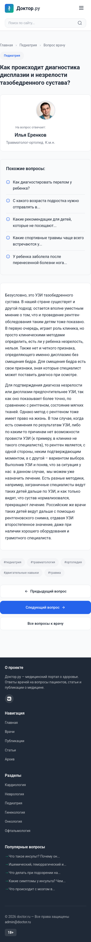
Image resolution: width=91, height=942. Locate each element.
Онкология (13, 821)
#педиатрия (12, 562)
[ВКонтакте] (9, 698)
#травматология (43, 562)
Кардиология (15, 785)
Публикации (14, 741)
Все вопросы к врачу (46, 623)
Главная (6, 45)
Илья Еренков (31, 135)
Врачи (10, 732)
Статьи (10, 750)
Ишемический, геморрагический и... (37, 864)
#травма (54, 572)
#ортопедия (73, 562)
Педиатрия (28, 45)
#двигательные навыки (21, 572)
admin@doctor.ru (18, 922)
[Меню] (81, 8)
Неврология (14, 794)
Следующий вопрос (45, 607)
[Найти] (79, 23)
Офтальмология (17, 831)
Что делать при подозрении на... (34, 873)
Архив (10, 759)
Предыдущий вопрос (45, 591)
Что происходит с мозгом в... (32, 889)
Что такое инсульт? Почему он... (34, 856)
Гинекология (15, 812)
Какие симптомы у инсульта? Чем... (37, 881)
